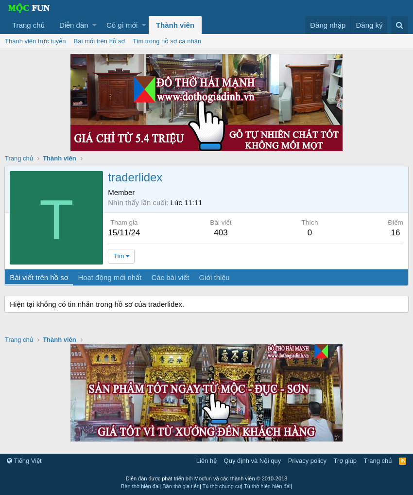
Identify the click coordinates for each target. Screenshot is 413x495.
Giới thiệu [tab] (214, 277)
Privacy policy (307, 460)
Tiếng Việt (24, 460)
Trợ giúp (345, 460)
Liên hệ (206, 460)
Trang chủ (28, 25)
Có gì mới (122, 25)
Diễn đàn (73, 25)
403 (221, 232)
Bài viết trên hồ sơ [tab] (39, 277)
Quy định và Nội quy (252, 460)
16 (395, 232)
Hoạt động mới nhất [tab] (110, 277)
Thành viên (175, 25)
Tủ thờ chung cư (222, 486)
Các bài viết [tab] (170, 277)
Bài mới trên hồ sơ (99, 41)
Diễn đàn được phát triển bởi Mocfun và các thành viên (207, 478)
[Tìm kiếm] (399, 25)
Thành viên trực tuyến (35, 41)
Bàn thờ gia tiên (181, 486)
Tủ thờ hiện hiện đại (267, 486)
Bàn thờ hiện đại (140, 486)
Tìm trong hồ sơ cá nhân (167, 41)
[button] (94, 25)
